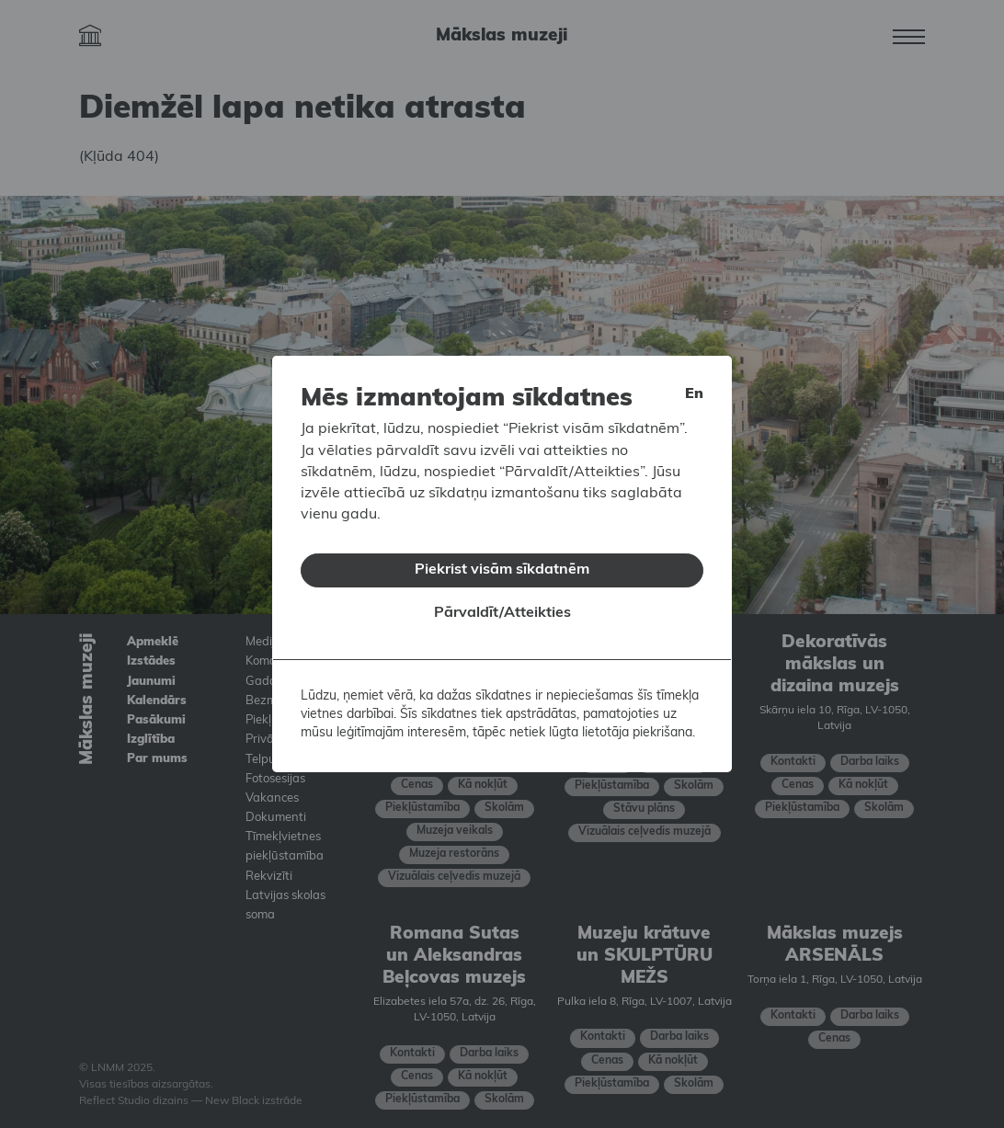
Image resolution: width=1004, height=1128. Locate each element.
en (694, 388)
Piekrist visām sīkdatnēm (502, 562)
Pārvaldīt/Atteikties (502, 606)
